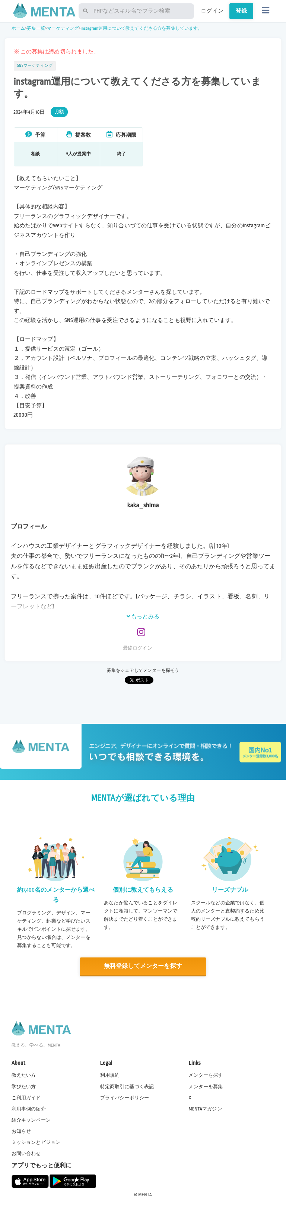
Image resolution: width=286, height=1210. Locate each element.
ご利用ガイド (26, 1097)
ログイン (212, 11)
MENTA (145, 1194)
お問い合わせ (26, 1153)
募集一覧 (36, 28)
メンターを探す (205, 1075)
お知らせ (21, 1131)
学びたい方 (24, 1086)
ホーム (18, 28)
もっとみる (143, 616)
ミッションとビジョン (36, 1142)
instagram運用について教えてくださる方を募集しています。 (142, 28)
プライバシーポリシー (124, 1097)
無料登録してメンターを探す (143, 966)
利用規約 (110, 1075)
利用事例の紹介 (29, 1109)
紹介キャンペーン (31, 1120)
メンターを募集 (205, 1086)
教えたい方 (24, 1075)
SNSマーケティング (35, 66)
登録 (241, 11)
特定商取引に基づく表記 (127, 1086)
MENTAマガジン (205, 1109)
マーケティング (63, 28)
